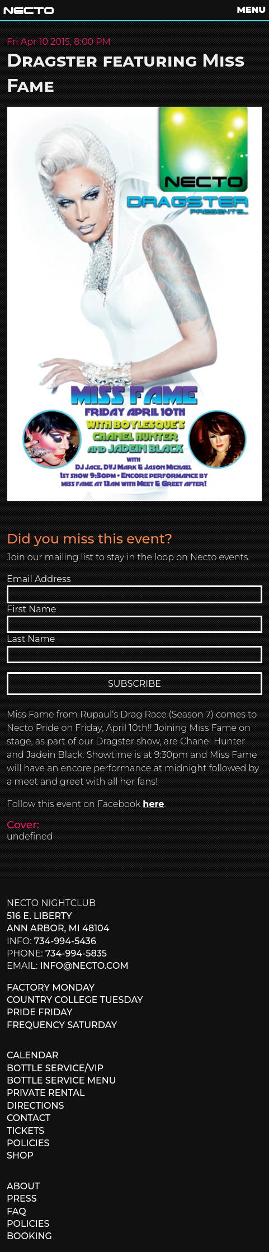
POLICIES (28, 1143)
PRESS (22, 1198)
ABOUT (23, 1186)
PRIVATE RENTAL (46, 1092)
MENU (251, 9)
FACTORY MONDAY (51, 987)
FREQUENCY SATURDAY (62, 1025)
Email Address (39, 579)
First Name (31, 609)
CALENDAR (32, 1055)
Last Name (31, 639)
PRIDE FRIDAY (39, 1012)
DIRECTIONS (35, 1105)
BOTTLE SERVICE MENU (61, 1080)
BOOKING (29, 1236)
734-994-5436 (65, 941)
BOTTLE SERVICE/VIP (55, 1068)
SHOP (20, 1155)
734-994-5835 (76, 953)
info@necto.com (84, 965)
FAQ (16, 1211)
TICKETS (25, 1131)
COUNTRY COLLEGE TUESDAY (75, 1000)
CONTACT (28, 1118)
